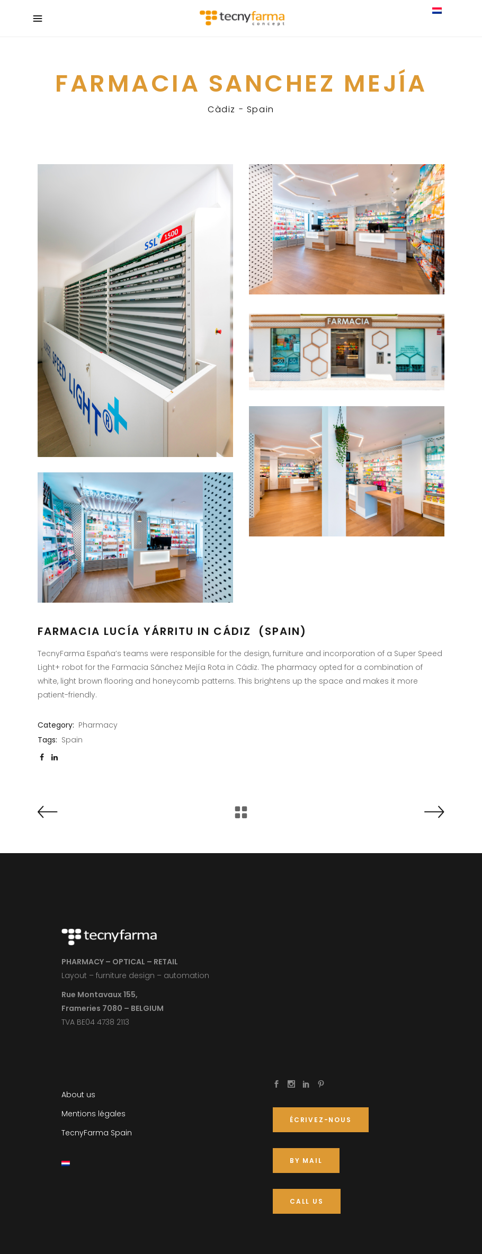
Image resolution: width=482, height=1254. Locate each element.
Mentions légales (93, 1113)
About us (78, 1094)
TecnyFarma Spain (96, 1132)
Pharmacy (98, 725)
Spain (72, 740)
